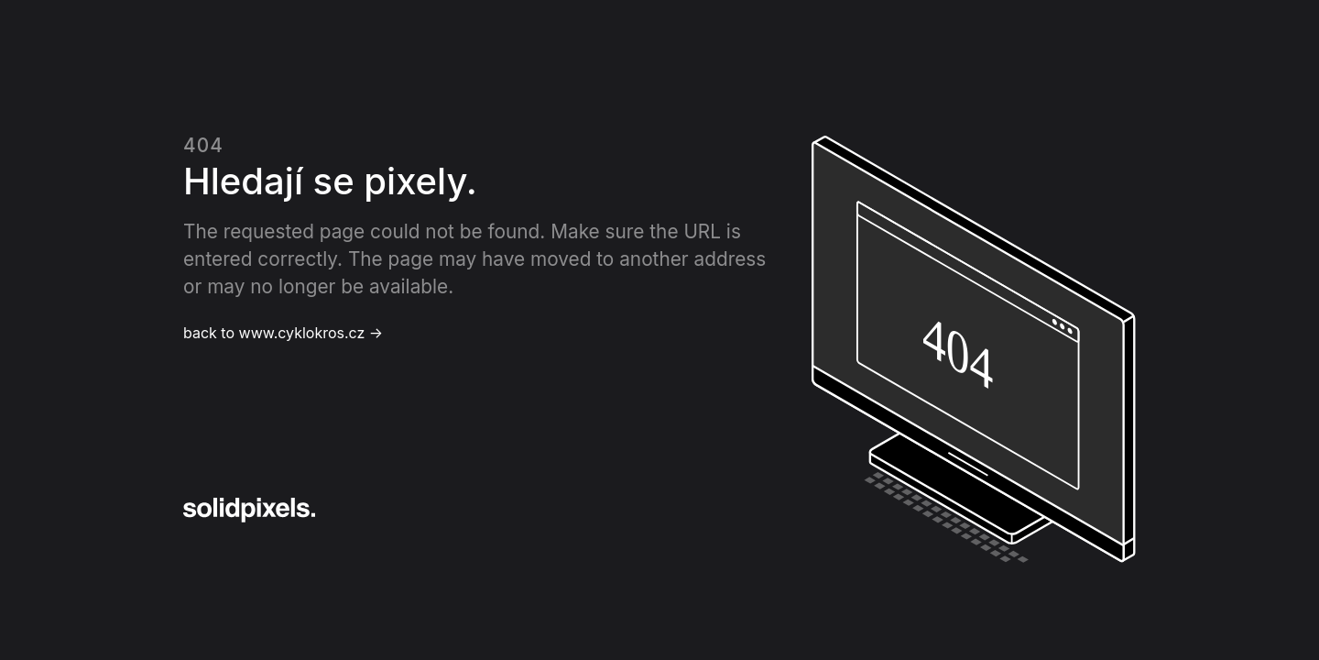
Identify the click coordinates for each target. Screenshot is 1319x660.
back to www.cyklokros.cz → (283, 333)
